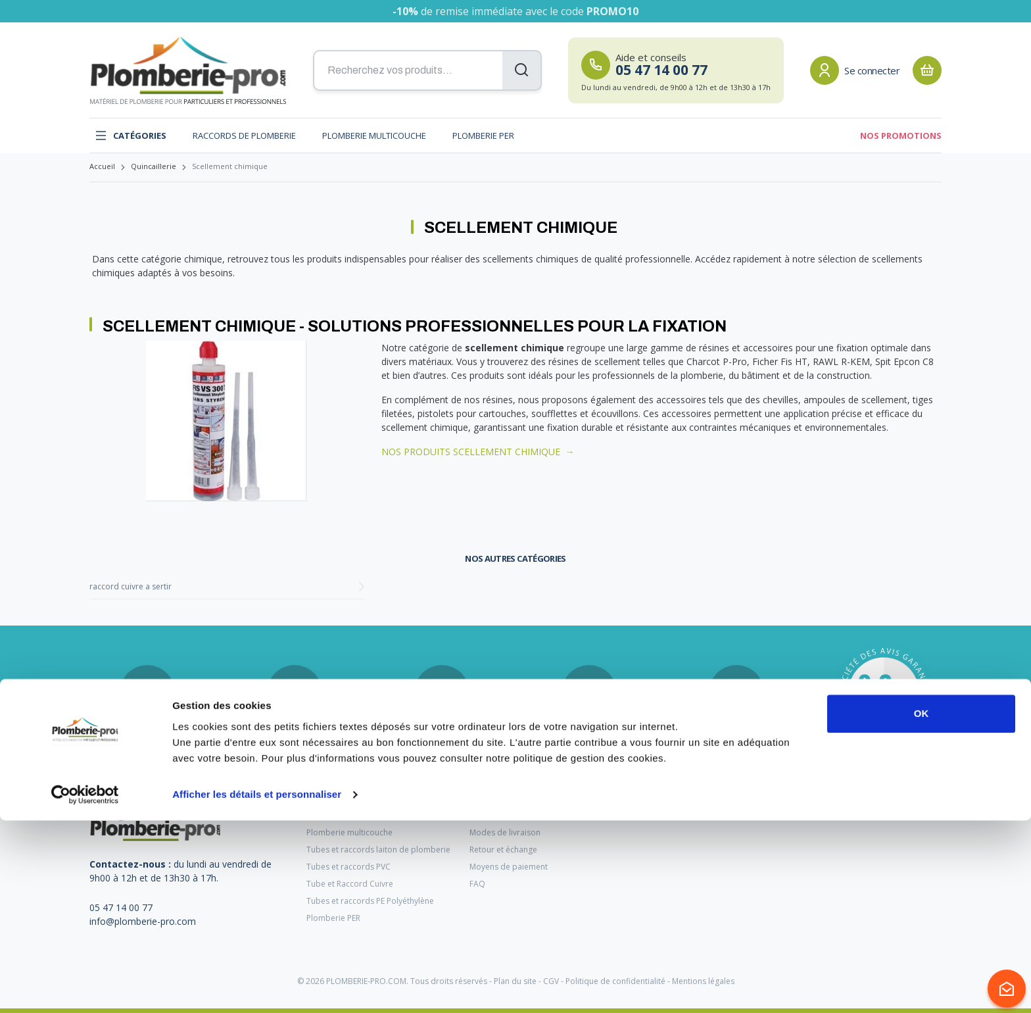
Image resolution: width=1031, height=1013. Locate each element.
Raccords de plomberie (244, 135)
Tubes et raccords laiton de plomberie (378, 849)
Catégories (130, 135)
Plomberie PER (483, 135)
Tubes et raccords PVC (348, 866)
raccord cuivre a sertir (130, 586)
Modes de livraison (504, 832)
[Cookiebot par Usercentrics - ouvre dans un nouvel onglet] (85, 987)
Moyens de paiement (508, 866)
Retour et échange (503, 849)
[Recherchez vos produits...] (427, 70)
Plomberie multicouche (374, 135)
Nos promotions (901, 135)
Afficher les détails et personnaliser (256, 987)
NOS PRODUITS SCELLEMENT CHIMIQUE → (478, 451)
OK (921, 906)
